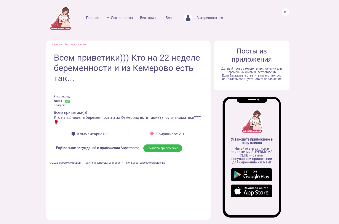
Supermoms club (60, 44)
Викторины (149, 18)
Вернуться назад (78, 44)
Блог (169, 18)
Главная (92, 18)
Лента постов (122, 18)
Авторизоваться (203, 18)
